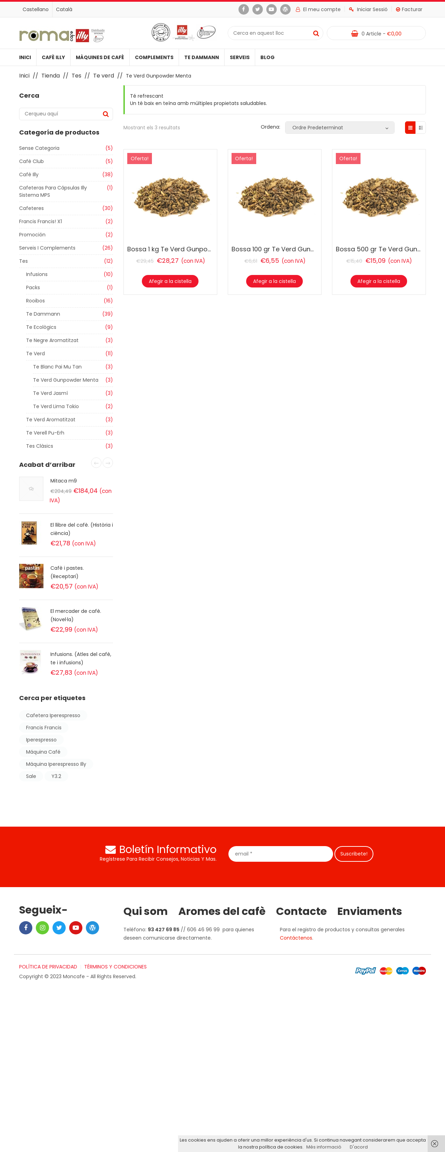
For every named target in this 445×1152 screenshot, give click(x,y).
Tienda (50, 76)
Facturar (409, 9)
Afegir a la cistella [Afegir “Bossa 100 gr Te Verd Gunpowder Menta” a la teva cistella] (274, 281)
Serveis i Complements (47, 247)
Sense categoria (39, 148)
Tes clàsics (39, 446)
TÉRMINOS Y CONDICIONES (115, 966)
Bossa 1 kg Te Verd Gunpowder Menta (185, 249)
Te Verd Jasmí (50, 393)
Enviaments (369, 911)
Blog (267, 57)
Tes (76, 76)
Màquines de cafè (100, 57)
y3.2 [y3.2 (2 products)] (56, 776)
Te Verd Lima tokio (56, 406)
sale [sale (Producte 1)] (31, 776)
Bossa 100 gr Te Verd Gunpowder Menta (294, 249)
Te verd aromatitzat (50, 419)
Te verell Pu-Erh (45, 432)
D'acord (359, 1147)
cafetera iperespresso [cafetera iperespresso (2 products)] (53, 715)
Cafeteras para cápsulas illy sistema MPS (53, 191)
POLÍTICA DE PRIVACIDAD (48, 966)
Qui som (145, 911)
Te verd (103, 76)
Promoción (32, 234)
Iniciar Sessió (368, 9)
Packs (33, 287)
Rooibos (35, 300)
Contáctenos (296, 937)
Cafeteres (31, 208)
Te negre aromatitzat (52, 340)
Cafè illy (53, 57)
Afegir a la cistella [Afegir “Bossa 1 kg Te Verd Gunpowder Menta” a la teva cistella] (170, 281)
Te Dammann (201, 57)
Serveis (240, 57)
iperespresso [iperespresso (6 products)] (41, 739)
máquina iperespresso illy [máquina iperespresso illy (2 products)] (56, 764)
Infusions (37, 274)
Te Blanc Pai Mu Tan (57, 366)
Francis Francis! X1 (40, 221)
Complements (154, 57)
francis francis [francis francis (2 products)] (44, 727)
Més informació (323, 1147)
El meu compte (318, 9)
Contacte (301, 911)
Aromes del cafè (222, 911)
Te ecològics (41, 327)
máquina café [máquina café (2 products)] (43, 751)
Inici (25, 57)
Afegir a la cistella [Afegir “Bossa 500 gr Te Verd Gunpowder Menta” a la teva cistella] (378, 281)
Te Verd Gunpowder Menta (65, 379)
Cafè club (31, 161)
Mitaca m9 (63, 480)
